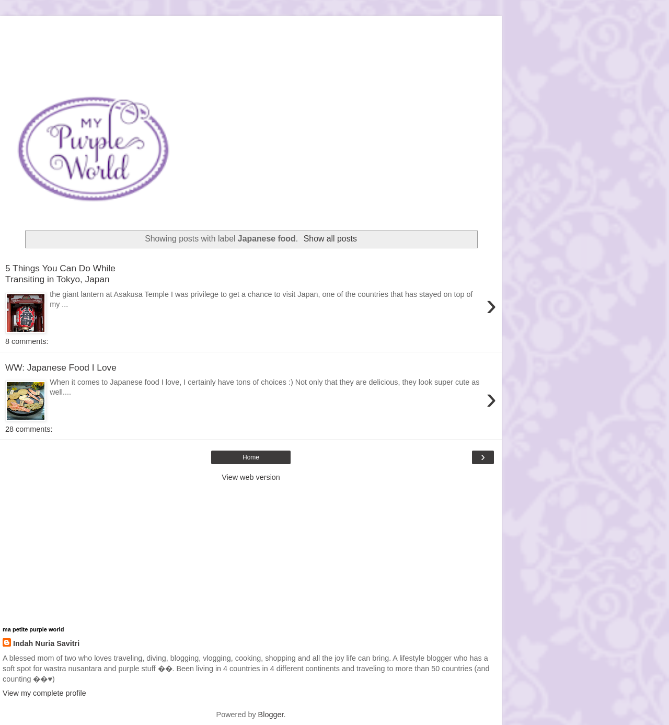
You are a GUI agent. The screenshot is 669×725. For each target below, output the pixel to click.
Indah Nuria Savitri (46, 643)
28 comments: (28, 429)
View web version (251, 477)
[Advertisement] (250, 29)
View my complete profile (44, 693)
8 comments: (26, 341)
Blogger (271, 714)
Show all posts (330, 238)
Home (251, 457)
